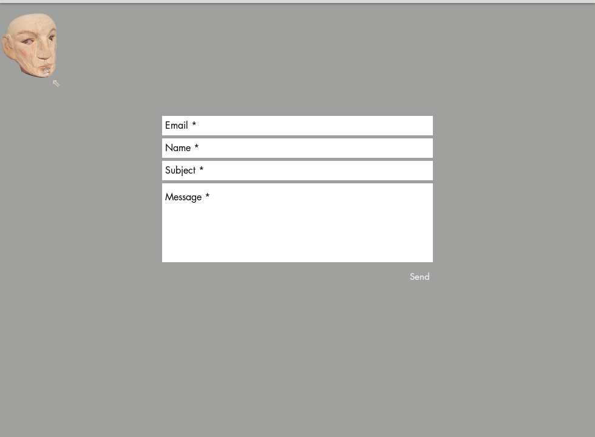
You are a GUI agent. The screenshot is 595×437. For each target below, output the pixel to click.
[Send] (420, 276)
